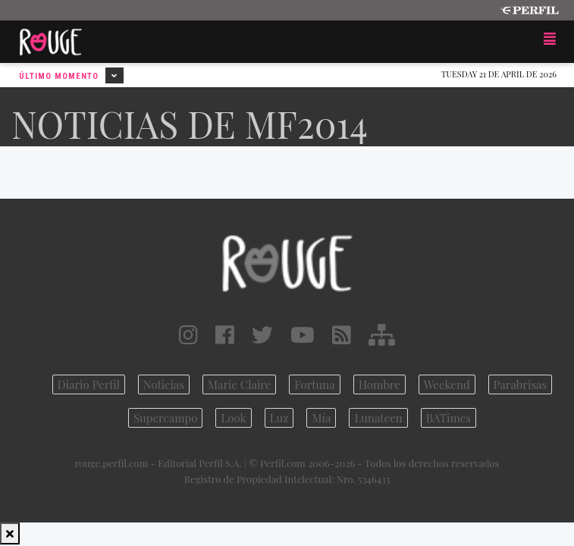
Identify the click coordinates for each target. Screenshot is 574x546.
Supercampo (165, 417)
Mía (321, 417)
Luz (279, 417)
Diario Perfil (89, 384)
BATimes (448, 417)
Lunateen (378, 417)
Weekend (447, 384)
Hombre (379, 384)
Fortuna (314, 384)
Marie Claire (239, 384)
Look (233, 417)
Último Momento (71, 75)
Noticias (163, 384)
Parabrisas (520, 384)
